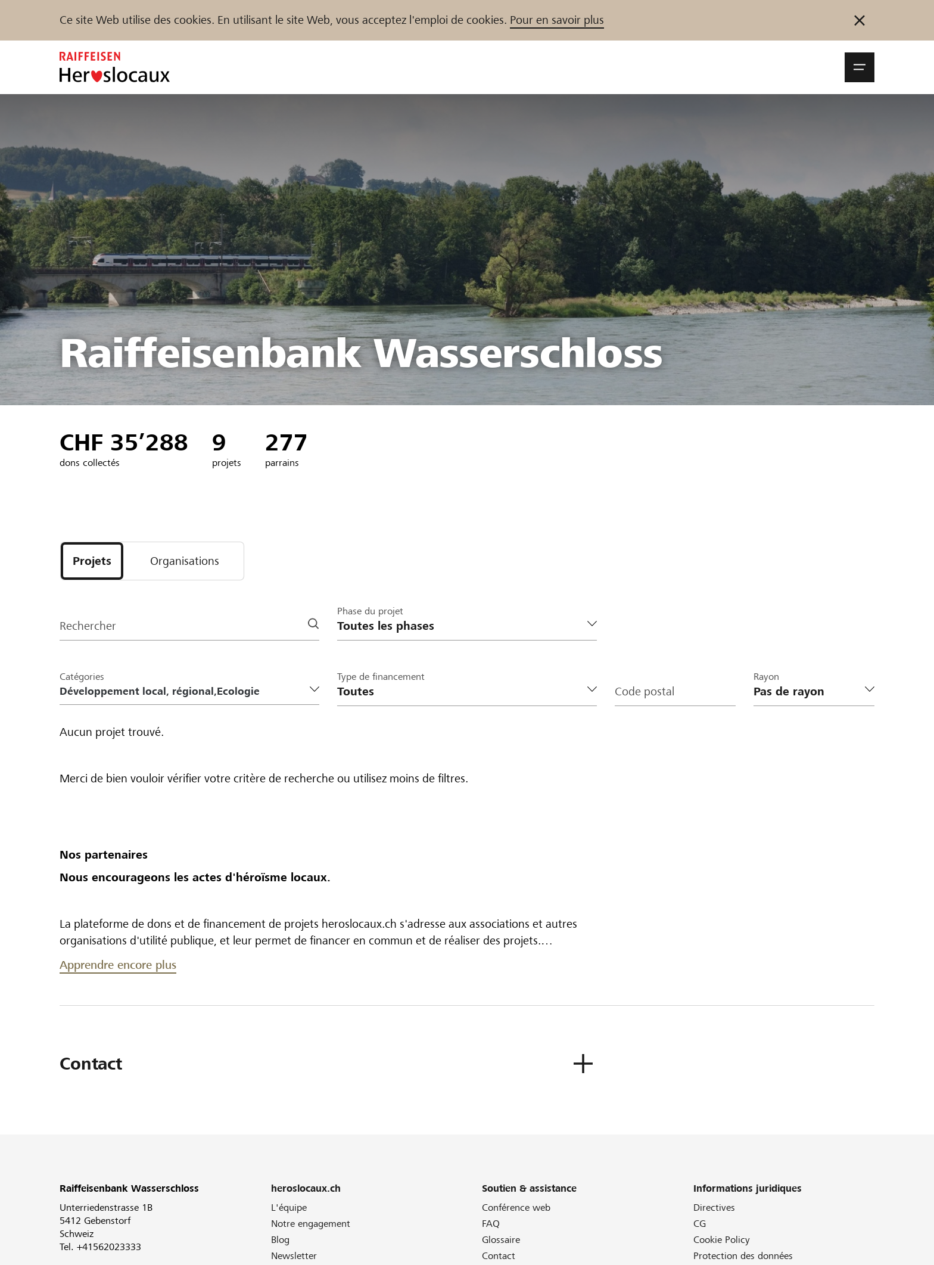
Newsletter (294, 1255)
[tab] (92, 561)
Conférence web (516, 1207)
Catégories (82, 676)
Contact (498, 1255)
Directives (714, 1207)
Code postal (644, 691)
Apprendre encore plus (118, 965)
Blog (280, 1239)
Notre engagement (310, 1223)
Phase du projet (370, 611)
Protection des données (743, 1255)
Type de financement (381, 676)
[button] (859, 67)
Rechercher (88, 626)
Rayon (766, 676)
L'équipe (289, 1207)
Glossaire (501, 1239)
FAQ (491, 1223)
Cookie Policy (721, 1239)
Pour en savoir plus (557, 20)
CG (699, 1223)
